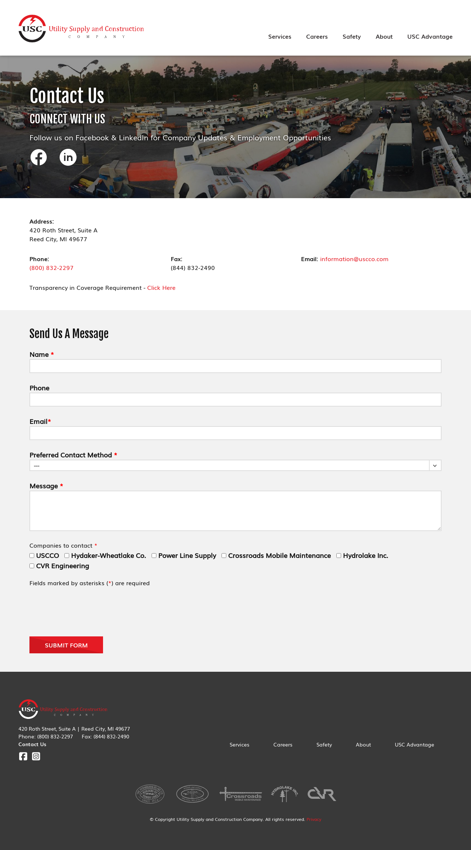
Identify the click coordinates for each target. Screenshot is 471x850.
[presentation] (85, 611)
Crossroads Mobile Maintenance (276, 555)
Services (279, 36)
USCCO (44, 555)
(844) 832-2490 (111, 736)
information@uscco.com (354, 258)
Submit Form (66, 644)
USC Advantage (430, 36)
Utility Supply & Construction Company (81, 29)
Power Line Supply (184, 555)
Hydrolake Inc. (362, 555)
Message (46, 485)
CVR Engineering (59, 565)
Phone (39, 387)
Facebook (23, 756)
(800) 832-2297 (51, 267)
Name (41, 354)
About (384, 36)
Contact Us (32, 744)
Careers (317, 36)
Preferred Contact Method (73, 454)
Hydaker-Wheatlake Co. (105, 555)
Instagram (35, 756)
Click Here (161, 287)
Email (40, 421)
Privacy (314, 819)
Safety (352, 36)
